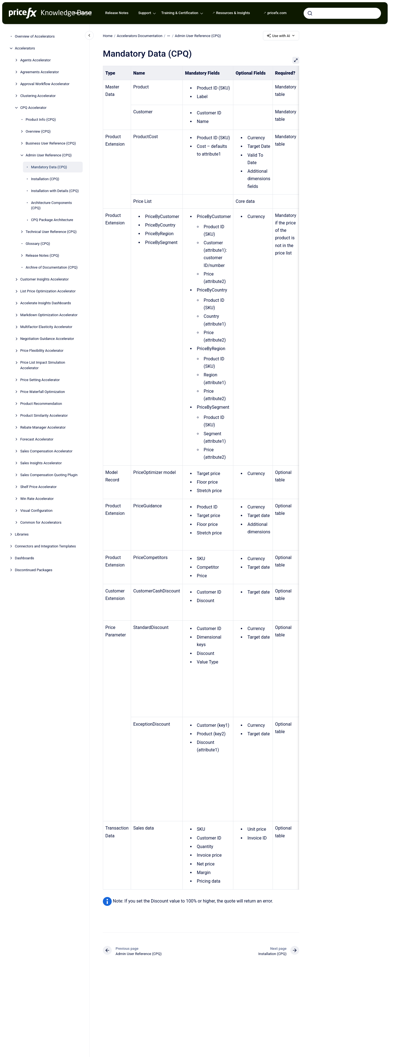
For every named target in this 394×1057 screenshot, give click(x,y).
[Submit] (310, 13)
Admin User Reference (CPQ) (49, 155)
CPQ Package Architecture (52, 220)
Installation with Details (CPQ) (55, 191)
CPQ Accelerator (33, 108)
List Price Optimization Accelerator (47, 291)
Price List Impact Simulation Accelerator (42, 365)
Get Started (82, 13)
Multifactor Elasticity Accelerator (46, 327)
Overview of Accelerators (35, 36)
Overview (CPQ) (38, 131)
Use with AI (281, 35)
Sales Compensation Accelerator (46, 451)
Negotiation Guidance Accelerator (47, 339)
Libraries (22, 534)
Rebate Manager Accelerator (43, 427)
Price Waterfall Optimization (42, 392)
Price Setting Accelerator (40, 380)
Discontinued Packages (34, 570)
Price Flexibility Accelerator (41, 350)
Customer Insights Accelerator (44, 279)
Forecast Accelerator (36, 439)
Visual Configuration (36, 510)
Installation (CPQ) (45, 179)
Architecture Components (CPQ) (51, 205)
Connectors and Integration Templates (45, 546)
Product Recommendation (41, 404)
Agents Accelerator (35, 60)
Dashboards (24, 558)
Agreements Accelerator (39, 72)
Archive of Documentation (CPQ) (52, 267)
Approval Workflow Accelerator (44, 84)
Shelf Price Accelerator (38, 487)
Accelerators (25, 48)
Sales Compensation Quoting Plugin (48, 475)
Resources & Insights (233, 13)
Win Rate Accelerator (37, 499)
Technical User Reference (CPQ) (51, 232)
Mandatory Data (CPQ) (49, 167)
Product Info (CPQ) (41, 119)
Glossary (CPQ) (38, 244)
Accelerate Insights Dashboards (45, 303)
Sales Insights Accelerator (41, 463)
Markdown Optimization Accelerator (48, 315)
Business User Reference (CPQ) (51, 143)
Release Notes (116, 13)
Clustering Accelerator (38, 96)
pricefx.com (276, 13)
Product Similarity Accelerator (44, 415)
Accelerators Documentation (139, 35)
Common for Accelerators (40, 522)
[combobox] (342, 13)
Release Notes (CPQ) (42, 255)
